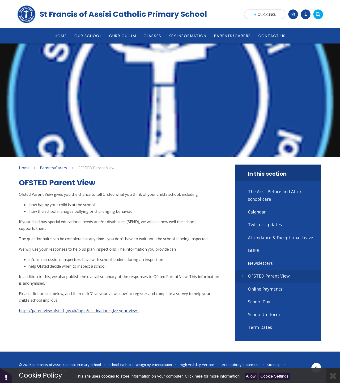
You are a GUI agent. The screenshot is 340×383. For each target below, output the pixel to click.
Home (24, 167)
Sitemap (273, 364)
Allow (251, 376)
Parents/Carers (53, 167)
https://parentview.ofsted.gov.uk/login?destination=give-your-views (79, 310)
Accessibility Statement (241, 364)
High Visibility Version (196, 364)
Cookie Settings (274, 376)
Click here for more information (212, 376)
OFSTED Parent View (96, 167)
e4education (162, 364)
